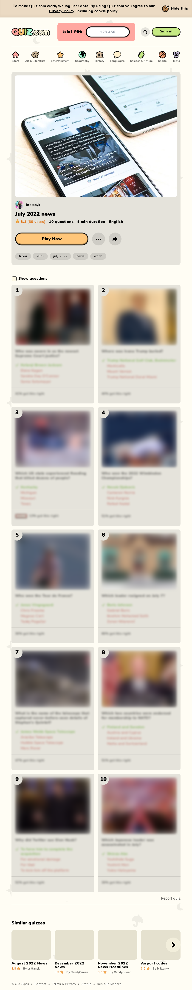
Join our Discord (109, 984)
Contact (40, 984)
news (80, 256)
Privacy (70, 984)
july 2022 (60, 256)
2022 (40, 256)
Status (87, 984)
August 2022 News (29, 963)
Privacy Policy (61, 11)
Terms (56, 984)
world (98, 256)
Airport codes (154, 963)
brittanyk (33, 204)
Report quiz (171, 898)
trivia (23, 256)
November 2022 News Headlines (113, 965)
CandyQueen (77, 972)
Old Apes (22, 984)
